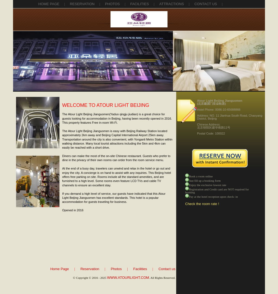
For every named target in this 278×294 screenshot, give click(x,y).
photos (112, 4)
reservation (82, 4)
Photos (116, 269)
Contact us (167, 269)
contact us (205, 4)
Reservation (89, 269)
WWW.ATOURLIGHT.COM (128, 278)
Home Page (48, 4)
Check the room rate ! (202, 204)
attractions (171, 4)
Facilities (140, 269)
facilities (139, 4)
